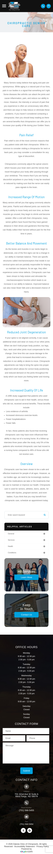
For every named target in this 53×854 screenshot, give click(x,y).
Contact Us (26, 614)
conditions (12, 553)
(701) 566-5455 (26, 810)
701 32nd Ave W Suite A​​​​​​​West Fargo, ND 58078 (26, 795)
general (11, 534)
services (11, 540)
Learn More (26, 577)
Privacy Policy (42, 846)
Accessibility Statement (24, 846)
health (10, 546)
